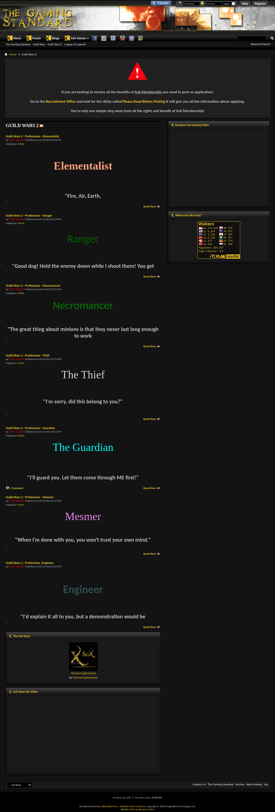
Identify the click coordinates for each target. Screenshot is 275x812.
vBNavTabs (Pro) (109, 806)
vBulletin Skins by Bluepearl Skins (137, 809)
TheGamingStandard (83, 673)
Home (14, 38)
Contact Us (199, 784)
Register (260, 3)
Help (245, 3)
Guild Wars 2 (54, 44)
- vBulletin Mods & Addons (132, 806)
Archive (239, 784)
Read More (151, 206)
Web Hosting (254, 784)
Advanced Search (260, 44)
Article (21, 143)
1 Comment (16, 488)
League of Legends (75, 44)
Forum (33, 38)
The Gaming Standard (18, 44)
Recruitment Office (61, 101)
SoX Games (75, 38)
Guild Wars (39, 44)
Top (266, 784)
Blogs (53, 38)
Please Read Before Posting (144, 101)
